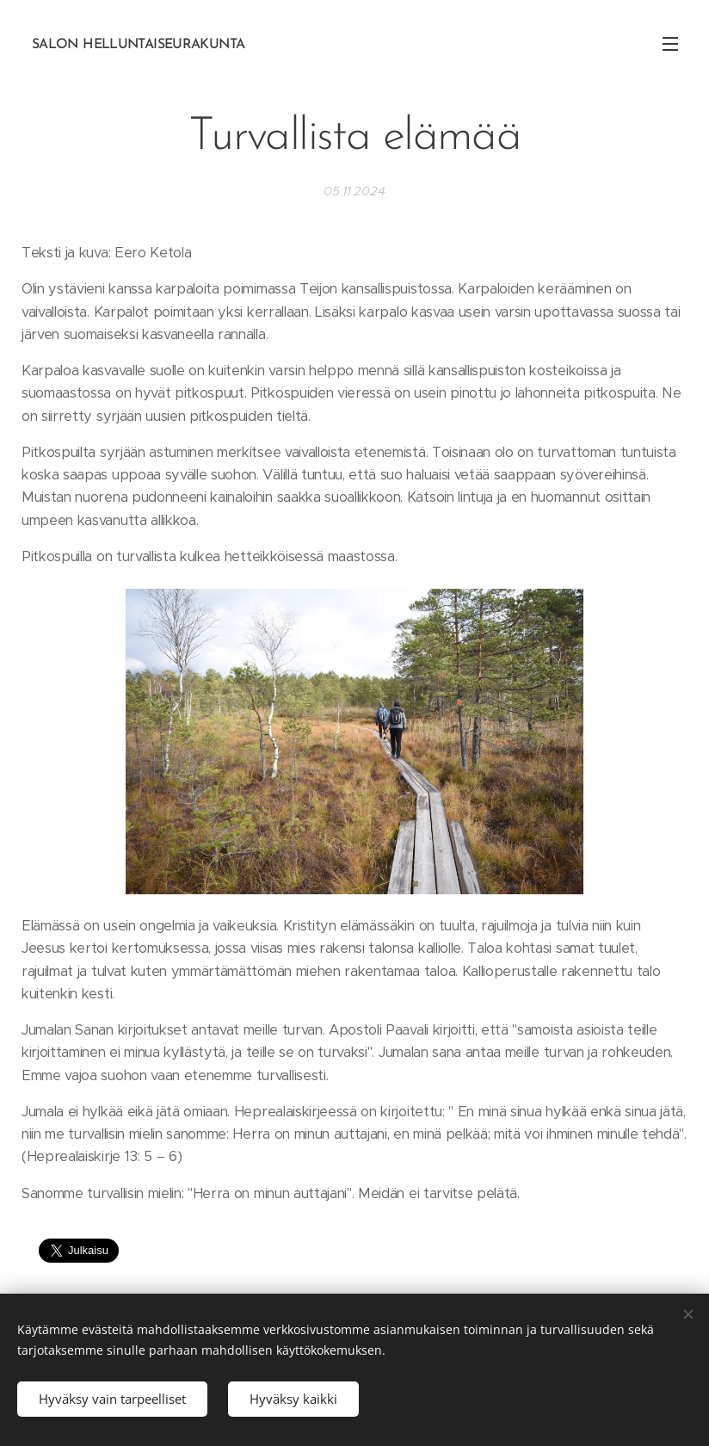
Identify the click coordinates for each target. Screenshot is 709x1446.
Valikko (670, 44)
